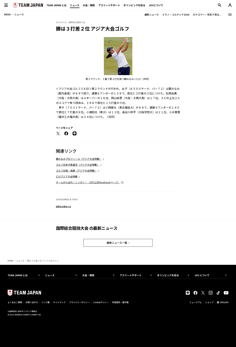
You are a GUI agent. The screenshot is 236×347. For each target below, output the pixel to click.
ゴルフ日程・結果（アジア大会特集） (76, 170)
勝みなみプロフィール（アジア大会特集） (79, 159)
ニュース (74, 5)
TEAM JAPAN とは (24, 275)
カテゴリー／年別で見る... (207, 14)
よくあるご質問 (15, 302)
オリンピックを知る (134, 5)
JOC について (210, 275)
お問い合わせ (32, 302)
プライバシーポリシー (79, 302)
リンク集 (45, 302)
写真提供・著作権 (120, 302)
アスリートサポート (109, 5)
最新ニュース (151, 14)
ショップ (209, 302)
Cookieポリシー (101, 302)
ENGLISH (224, 302)
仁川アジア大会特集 (66, 176)
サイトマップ (59, 302)
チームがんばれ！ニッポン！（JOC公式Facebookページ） (88, 182)
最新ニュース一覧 (117, 242)
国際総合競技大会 (63, 206)
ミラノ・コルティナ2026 (175, 14)
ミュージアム (195, 302)
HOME (10, 260)
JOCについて (156, 5)
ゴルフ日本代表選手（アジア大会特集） (77, 164)
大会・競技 (98, 275)
